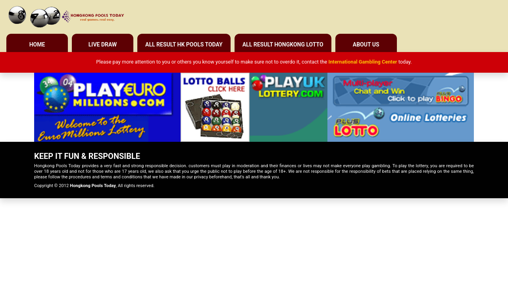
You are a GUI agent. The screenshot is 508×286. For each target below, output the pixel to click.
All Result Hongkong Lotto (282, 44)
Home (37, 44)
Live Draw (103, 44)
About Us (366, 44)
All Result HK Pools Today (184, 44)
